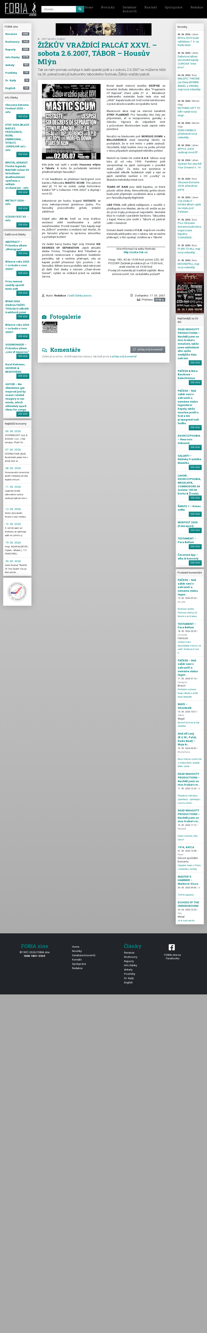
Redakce (77, 968)
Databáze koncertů (130, 9)
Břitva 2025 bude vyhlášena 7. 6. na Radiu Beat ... (188, 40)
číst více (22, 116)
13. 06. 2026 (13, 524)
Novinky (108, 7)
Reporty (129, 961)
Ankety (128, 969)
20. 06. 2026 (13, 561)
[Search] (62, 9)
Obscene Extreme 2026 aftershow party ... (188, 184)
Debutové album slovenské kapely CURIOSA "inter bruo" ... (188, 60)
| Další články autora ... (80, 295)
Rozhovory (130, 956)
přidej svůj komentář (148, 349)
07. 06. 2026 (13, 449)
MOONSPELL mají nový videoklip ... (188, 264)
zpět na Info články (52, 39)
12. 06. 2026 (13, 509)
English (128, 982)
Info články (130, 965)
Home (88, 7)
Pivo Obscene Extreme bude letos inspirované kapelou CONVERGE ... (189, 228)
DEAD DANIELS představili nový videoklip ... (188, 130)
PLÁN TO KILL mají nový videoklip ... (189, 249)
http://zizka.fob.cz (136, 252)
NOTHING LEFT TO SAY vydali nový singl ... (189, 108)
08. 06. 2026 (13, 468)
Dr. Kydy (129, 978)
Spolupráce (173, 7)
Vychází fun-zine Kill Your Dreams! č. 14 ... (189, 165)
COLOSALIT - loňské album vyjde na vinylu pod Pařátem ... (189, 204)
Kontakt (150, 7)
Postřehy (129, 973)
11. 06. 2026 (13, 486)
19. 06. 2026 (13, 542)
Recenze (129, 952)
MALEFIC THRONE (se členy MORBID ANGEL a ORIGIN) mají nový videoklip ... (189, 84)
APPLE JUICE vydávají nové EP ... (189, 149)
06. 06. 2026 (13, 431)
